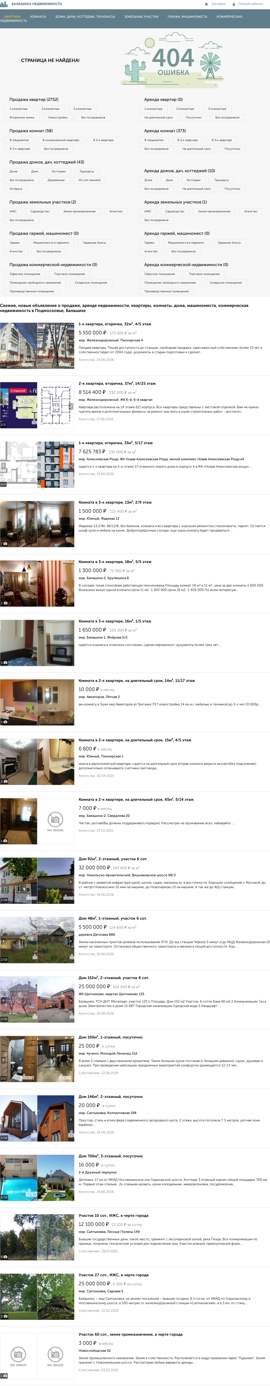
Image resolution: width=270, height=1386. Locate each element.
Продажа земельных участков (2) (42, 202)
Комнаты (38, 16)
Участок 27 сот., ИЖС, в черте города (114, 1275)
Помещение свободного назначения (35, 282)
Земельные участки (141, 16)
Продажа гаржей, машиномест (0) (44, 234)
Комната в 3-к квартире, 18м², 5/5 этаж (115, 562)
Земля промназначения (79, 211)
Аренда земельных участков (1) (175, 202)
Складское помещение (91, 282)
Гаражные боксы (94, 242)
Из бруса (16, 188)
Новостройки (57, 117)
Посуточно (193, 117)
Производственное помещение (32, 291)
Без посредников (93, 117)
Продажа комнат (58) (31, 131)
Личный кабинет (248, 4)
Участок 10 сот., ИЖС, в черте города (113, 1216)
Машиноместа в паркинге (51, 242)
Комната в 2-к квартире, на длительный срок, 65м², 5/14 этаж (136, 800)
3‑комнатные (82, 108)
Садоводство (40, 211)
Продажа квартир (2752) (33, 100)
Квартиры (12, 16)
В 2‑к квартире (103, 140)
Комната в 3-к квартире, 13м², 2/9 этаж (115, 502)
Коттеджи (59, 171)
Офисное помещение (25, 274)
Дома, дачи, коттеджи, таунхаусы (85, 16)
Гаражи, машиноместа (187, 16)
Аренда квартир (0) (163, 100)
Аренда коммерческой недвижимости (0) (186, 265)
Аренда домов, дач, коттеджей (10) (179, 171)
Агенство (116, 211)
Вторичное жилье (22, 117)
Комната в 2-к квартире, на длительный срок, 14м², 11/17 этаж (137, 681)
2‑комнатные (51, 108)
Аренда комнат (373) (165, 131)
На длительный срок (158, 117)
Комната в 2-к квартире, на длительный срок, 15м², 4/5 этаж (135, 740)
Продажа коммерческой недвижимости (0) (53, 265)
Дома (13, 171)
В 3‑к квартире (20, 148)
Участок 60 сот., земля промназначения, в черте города (131, 1335)
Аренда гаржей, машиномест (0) (177, 234)
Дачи (34, 171)
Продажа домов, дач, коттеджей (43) (46, 162)
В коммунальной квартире (61, 140)
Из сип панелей (89, 180)
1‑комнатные (19, 108)
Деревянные (56, 180)
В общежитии (19, 140)
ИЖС (13, 211)
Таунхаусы (87, 171)
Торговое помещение (69, 274)
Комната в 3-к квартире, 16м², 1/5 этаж (115, 621)
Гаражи (14, 242)
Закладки (215, 4)
